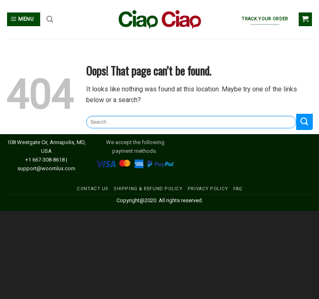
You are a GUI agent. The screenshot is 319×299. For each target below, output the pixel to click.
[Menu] (23, 19)
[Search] (49, 19)
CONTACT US (93, 188)
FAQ (237, 188)
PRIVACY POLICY (208, 188)
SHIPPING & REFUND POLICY (148, 188)
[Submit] (304, 122)
